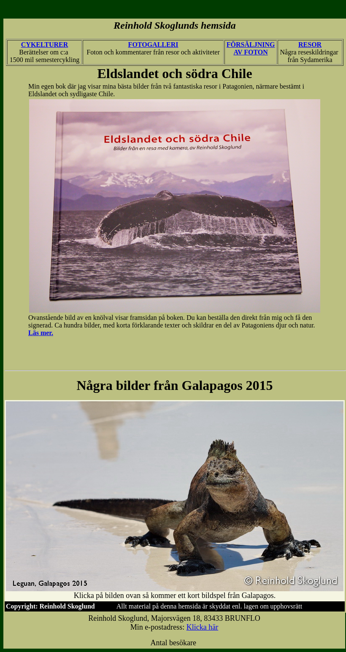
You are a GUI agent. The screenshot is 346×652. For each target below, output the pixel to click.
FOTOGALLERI (153, 44)
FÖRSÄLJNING (251, 44)
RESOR (310, 44)
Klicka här (202, 627)
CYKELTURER (44, 44)
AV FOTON (250, 52)
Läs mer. (40, 332)
